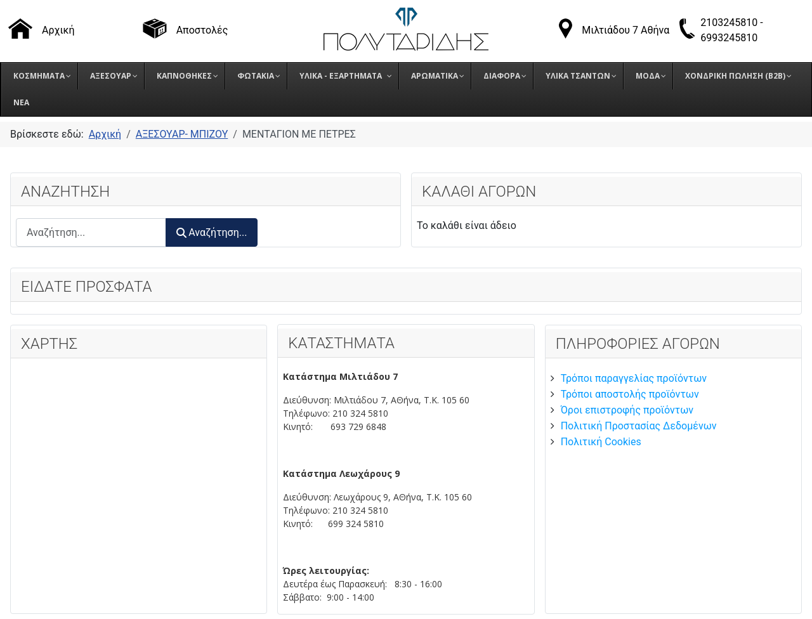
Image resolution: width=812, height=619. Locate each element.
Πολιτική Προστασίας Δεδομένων (639, 426)
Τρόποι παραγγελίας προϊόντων (634, 378)
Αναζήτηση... (211, 232)
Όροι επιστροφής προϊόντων (627, 410)
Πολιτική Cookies (601, 442)
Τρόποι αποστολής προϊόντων (630, 394)
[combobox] (91, 232)
